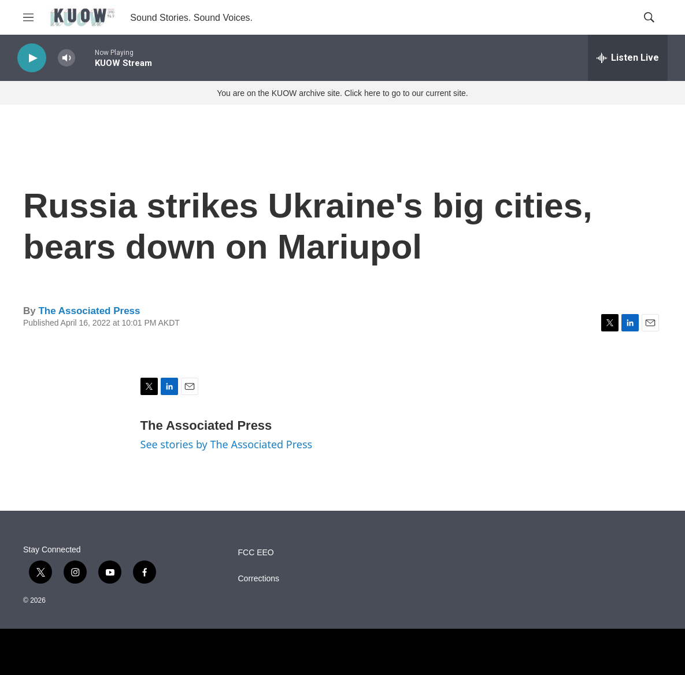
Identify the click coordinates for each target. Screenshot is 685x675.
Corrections (259, 578)
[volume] (66, 58)
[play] (32, 58)
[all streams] (628, 58)
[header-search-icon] (649, 17)
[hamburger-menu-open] (28, 17)
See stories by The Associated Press (226, 444)
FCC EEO (256, 552)
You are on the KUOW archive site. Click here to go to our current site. (342, 93)
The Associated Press (89, 310)
